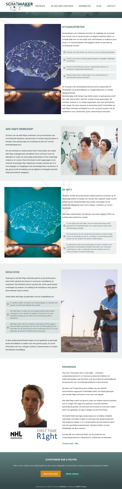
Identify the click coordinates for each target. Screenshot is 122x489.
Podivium (63, 487)
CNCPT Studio (81, 487)
